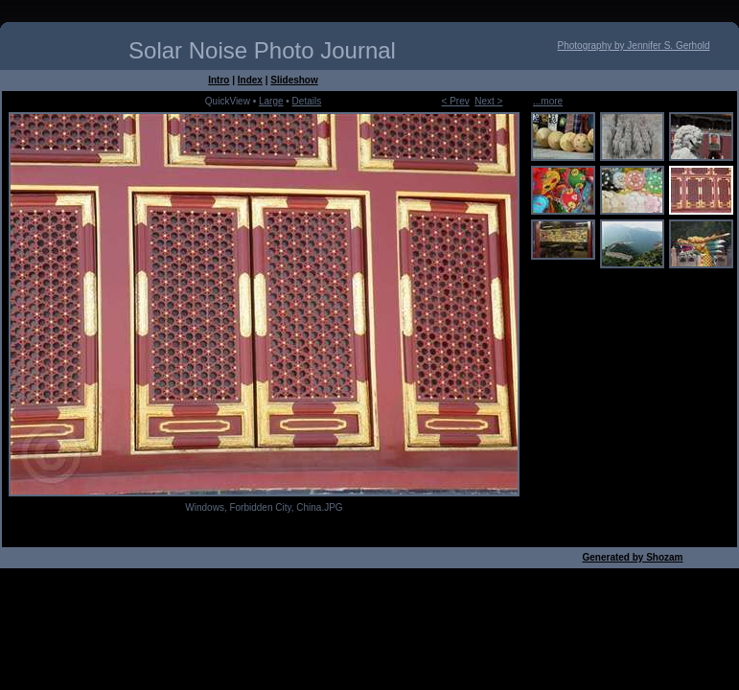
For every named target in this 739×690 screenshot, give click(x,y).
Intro (218, 80)
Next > (488, 101)
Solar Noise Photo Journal (262, 50)
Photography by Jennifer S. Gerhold (634, 45)
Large (271, 101)
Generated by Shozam (632, 557)
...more (548, 101)
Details (307, 101)
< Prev (456, 101)
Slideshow (293, 80)
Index (250, 80)
